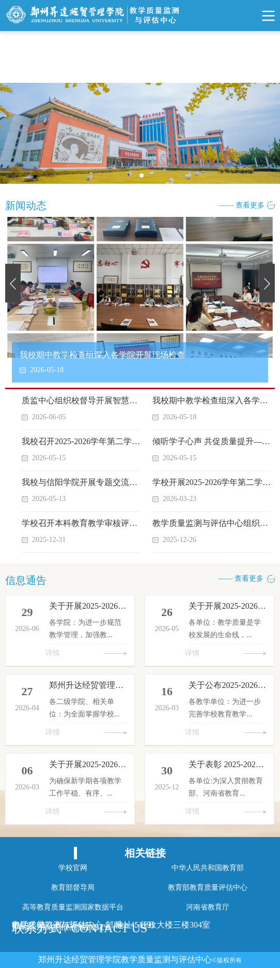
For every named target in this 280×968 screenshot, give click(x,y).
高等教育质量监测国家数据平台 (72, 907)
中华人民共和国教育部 (208, 868)
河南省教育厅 (207, 907)
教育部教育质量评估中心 (207, 887)
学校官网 (72, 868)
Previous (13, 282)
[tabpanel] (140, 133)
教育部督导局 (73, 887)
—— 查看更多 (242, 205)
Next (267, 282)
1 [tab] (144, 178)
